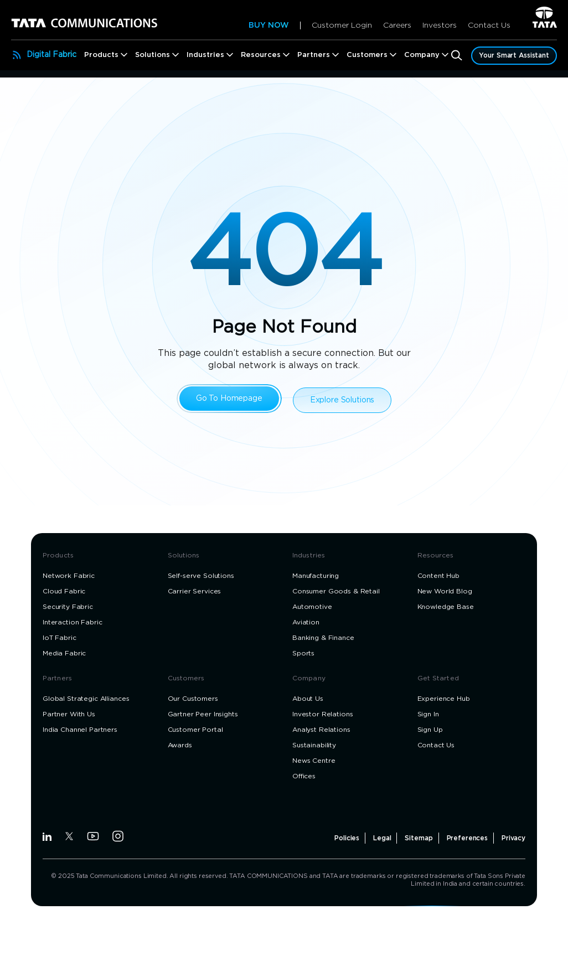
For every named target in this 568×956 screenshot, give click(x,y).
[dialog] (284, 478)
